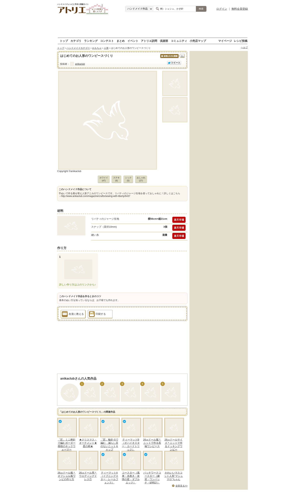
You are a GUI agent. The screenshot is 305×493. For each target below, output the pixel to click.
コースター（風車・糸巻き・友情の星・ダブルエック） (131, 477)
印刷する (97, 314)
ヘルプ (244, 47)
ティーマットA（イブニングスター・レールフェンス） (109, 477)
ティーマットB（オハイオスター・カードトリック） (131, 444)
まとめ (121, 41)
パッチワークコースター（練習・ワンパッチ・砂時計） (152, 477)
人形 (106, 48)
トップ (64, 41)
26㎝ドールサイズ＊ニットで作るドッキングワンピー (173, 444)
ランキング (91, 41)
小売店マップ (198, 41)
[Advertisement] (152, 26)
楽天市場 (179, 219)
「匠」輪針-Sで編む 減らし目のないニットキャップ (109, 444)
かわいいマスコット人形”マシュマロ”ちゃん (173, 476)
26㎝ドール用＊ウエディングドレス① (88, 476)
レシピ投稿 (240, 41)
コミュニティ (179, 41)
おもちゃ (97, 48)
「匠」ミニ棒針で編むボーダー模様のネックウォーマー (66, 444)
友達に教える (73, 314)
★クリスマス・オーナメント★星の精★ (88, 443)
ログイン (221, 8)
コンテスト (107, 41)
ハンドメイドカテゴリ (78, 48)
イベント (132, 41)
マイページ (225, 41)
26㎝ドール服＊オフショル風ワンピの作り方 (66, 476)
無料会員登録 (239, 8)
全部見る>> (181, 485)
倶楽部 (164, 41)
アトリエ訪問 (149, 41)
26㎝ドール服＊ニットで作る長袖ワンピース (152, 443)
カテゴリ (75, 41)
